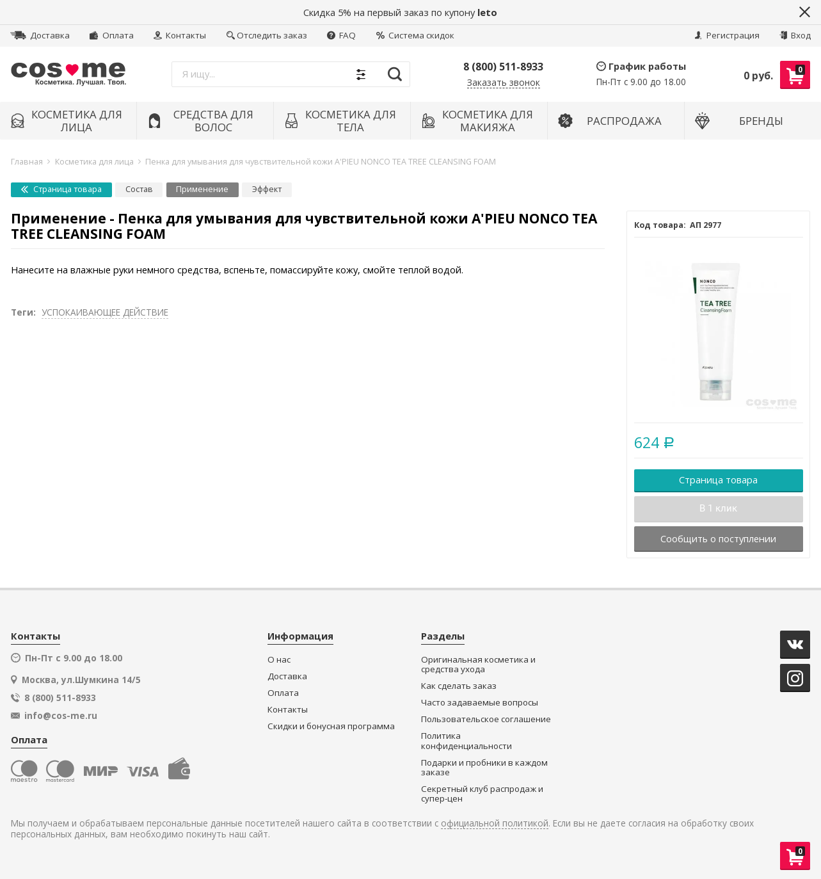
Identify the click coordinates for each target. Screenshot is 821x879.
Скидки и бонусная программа (331, 726)
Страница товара (61, 189)
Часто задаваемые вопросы (479, 702)
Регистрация (727, 35)
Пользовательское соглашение (486, 719)
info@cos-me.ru (60, 716)
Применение (202, 189)
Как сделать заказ (459, 686)
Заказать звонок (503, 82)
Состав (139, 189)
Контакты (180, 35)
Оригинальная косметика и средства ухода (478, 665)
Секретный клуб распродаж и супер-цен (482, 794)
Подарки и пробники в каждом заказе (484, 768)
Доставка (40, 35)
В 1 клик (718, 508)
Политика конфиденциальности (466, 741)
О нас (279, 660)
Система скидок (415, 35)
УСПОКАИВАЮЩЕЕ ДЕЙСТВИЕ (105, 312)
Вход (795, 35)
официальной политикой (494, 823)
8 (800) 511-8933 (503, 66)
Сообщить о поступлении (718, 538)
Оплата (111, 35)
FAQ (341, 35)
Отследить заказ (267, 35)
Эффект (267, 189)
